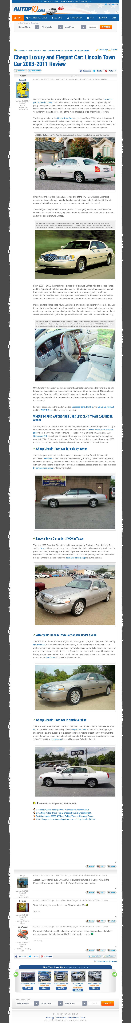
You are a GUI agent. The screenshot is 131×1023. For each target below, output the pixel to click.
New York (48, 458)
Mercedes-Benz (78, 407)
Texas (43, 548)
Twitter (99, 71)
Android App (49, 1018)
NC (34, 729)
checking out (56, 739)
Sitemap (59, 1018)
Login (116, 4)
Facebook (87, 71)
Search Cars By (74, 18)
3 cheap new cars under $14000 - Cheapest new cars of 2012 (62, 810)
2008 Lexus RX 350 (94, 978)
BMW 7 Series (47, 410)
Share (110, 4)
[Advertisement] (65, 40)
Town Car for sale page (76, 558)
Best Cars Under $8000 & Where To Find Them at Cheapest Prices (64, 816)
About (65, 1018)
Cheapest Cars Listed (36, 18)
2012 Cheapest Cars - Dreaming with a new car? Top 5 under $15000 (65, 819)
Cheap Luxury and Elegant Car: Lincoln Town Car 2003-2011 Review (65, 50)
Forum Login (103, 50)
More (114, 18)
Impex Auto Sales (79, 730)
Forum (103, 18)
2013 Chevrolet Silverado (78, 979)
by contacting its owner (43, 468)
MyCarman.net (39, 645)
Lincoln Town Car (64, 118)
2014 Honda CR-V (44, 978)
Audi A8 (110, 407)
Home (17, 18)
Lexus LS (102, 407)
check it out (50, 657)
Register (114, 50)
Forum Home (20, 50)
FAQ (70, 1018)
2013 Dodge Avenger (28, 978)
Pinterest (112, 71)
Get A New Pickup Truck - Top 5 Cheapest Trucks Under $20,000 (63, 813)
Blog (90, 18)
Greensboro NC (40, 436)
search (106, 26)
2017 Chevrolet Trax (61, 978)
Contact (83, 1018)
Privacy (75, 1018)
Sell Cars (57, 18)
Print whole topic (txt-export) (107, 961)
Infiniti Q (89, 407)
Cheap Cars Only (33, 50)
